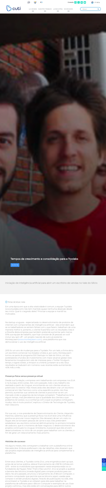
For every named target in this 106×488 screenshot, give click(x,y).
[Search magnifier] (98, 9)
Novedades (68, 9)
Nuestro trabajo (45, 9)
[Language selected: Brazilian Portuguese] (95, 2)
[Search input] (89, 9)
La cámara (33, 9)
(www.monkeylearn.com (29, 339)
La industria (58, 9)
